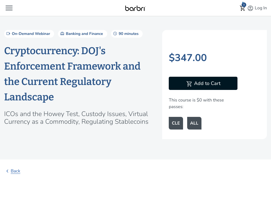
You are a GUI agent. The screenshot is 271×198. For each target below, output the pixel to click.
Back (12, 171)
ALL (194, 123)
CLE (176, 123)
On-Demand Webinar (27, 33)
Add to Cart (203, 84)
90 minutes (125, 33)
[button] (9, 8)
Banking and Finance (81, 33)
